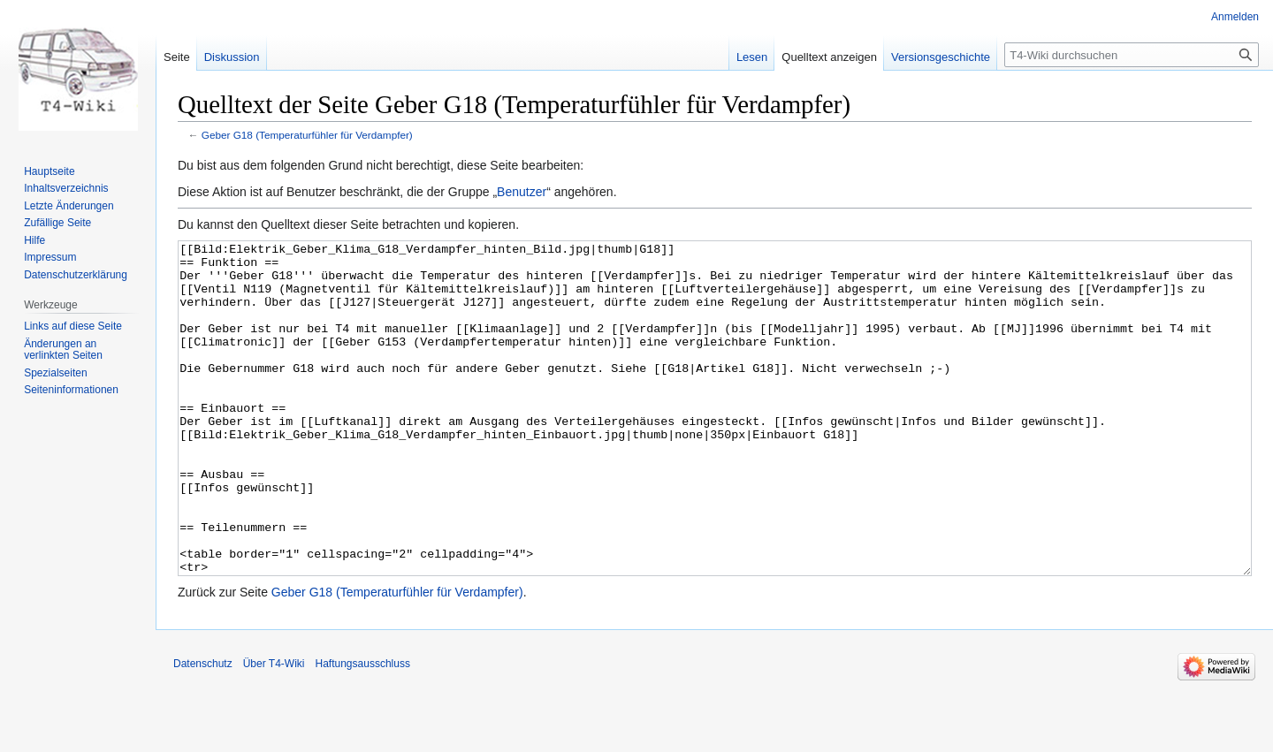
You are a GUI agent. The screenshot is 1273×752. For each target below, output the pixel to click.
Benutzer (521, 192)
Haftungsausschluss (363, 730)
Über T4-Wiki (274, 730)
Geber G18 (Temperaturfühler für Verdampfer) (307, 135)
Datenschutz (202, 730)
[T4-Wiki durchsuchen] (1131, 54)
